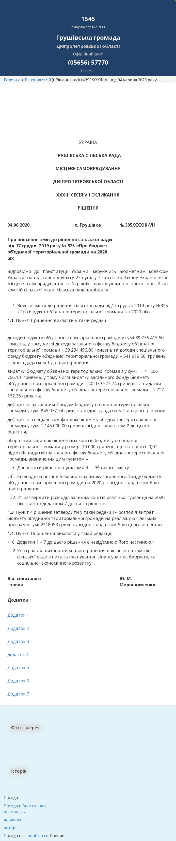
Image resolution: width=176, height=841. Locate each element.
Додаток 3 (18, 641)
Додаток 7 (18, 694)
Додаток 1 (18, 615)
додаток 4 (18, 654)
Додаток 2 (18, 628)
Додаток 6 (18, 681)
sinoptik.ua (35, 835)
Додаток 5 (18, 667)
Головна (12, 80)
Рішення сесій (38, 80)
